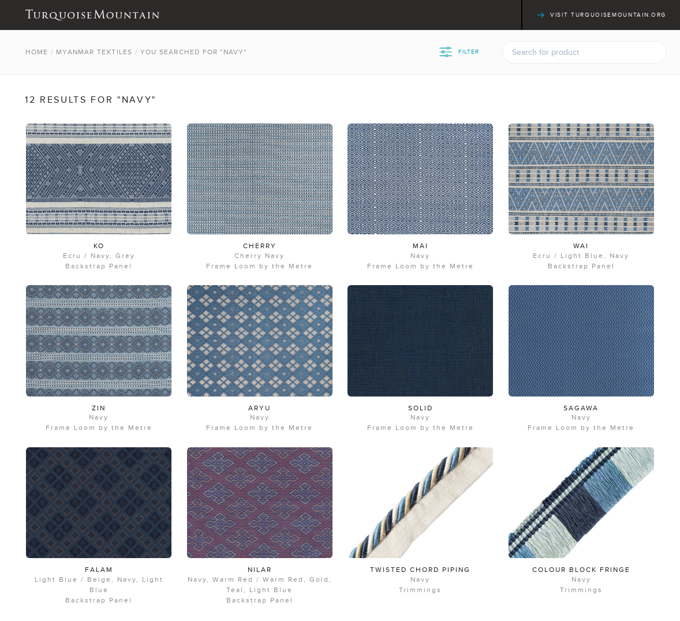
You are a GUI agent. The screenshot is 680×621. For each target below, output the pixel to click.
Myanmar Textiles (94, 52)
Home (36, 52)
